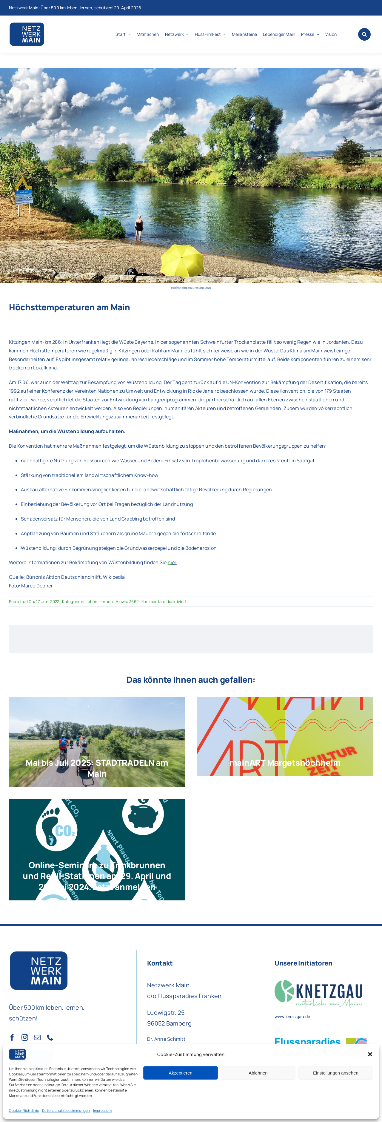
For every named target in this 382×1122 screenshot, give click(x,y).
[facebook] (12, 1037)
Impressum (102, 1110)
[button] (370, 1054)
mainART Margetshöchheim (285, 762)
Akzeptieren (180, 1072)
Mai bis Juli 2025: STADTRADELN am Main (97, 768)
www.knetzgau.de (292, 1016)
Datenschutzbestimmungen (66, 1110)
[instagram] (24, 1037)
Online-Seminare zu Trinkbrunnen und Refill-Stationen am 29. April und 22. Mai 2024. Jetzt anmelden (97, 875)
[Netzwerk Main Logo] (27, 24)
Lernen (106, 601)
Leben (91, 601)
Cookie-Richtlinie (24, 1110)
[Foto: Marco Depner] (191, 70)
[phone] (50, 1037)
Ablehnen (258, 1072)
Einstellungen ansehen (335, 1072)
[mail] (37, 1037)
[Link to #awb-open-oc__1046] (364, 34)
